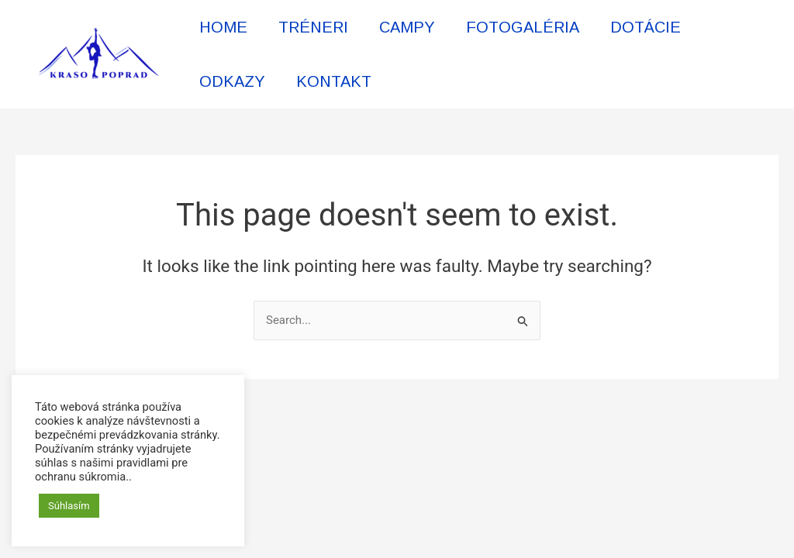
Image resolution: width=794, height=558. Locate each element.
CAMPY (407, 27)
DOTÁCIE (645, 27)
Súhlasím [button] (69, 506)
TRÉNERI (313, 27)
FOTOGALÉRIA (522, 27)
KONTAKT (333, 81)
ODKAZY (232, 81)
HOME (223, 27)
